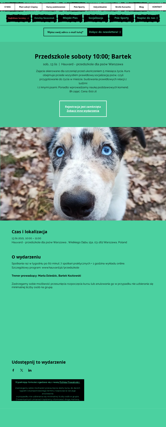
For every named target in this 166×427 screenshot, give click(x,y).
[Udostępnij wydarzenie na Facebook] (13, 370)
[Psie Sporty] (121, 18)
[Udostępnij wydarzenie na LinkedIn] (30, 370)
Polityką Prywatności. (69, 382)
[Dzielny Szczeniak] (44, 18)
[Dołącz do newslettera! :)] (104, 32)
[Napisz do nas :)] (147, 18)
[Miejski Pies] (70, 18)
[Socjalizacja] (96, 18)
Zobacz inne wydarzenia (83, 111)
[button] (19, 18)
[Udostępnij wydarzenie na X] (21, 370)
